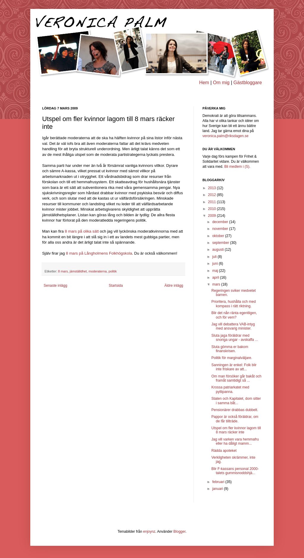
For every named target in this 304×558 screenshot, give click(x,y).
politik (112, 271)
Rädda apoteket (224, 451)
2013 (212, 188)
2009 (212, 216)
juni (215, 263)
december (220, 222)
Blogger (179, 531)
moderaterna (97, 271)
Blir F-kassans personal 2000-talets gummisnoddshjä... (235, 471)
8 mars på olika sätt (82, 231)
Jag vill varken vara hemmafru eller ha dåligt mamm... (235, 441)
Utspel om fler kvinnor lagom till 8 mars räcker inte (236, 430)
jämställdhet (78, 271)
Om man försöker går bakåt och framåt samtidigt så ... (236, 378)
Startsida (116, 285)
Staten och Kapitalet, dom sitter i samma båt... (236, 400)
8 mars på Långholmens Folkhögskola (99, 253)
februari (218, 482)
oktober (218, 236)
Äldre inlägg (173, 285)
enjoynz (149, 531)
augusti (218, 249)
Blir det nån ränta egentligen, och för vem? (234, 315)
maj (215, 271)
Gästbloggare (247, 82)
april (216, 277)
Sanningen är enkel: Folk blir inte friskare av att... (233, 367)
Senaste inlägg (55, 285)
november (220, 229)
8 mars (63, 271)
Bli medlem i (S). (237, 166)
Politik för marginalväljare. (231, 358)
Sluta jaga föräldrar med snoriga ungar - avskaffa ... (234, 337)
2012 (212, 195)
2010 (212, 209)
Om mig (221, 82)
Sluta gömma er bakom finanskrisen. (229, 349)
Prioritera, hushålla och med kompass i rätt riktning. (233, 304)
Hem (204, 82)
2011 (212, 202)
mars (216, 284)
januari (218, 489)
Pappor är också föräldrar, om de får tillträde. (234, 419)
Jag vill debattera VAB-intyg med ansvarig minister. (233, 326)
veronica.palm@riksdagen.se (225, 136)
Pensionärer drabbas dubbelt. (234, 410)
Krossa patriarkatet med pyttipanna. (230, 389)
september (221, 243)
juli (215, 257)
